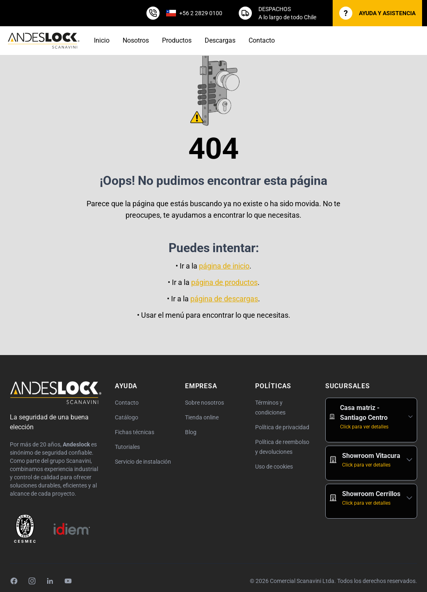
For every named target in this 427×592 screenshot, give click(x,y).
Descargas (220, 40)
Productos (177, 40)
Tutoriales (127, 447)
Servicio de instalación (143, 461)
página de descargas (224, 298)
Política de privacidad (282, 427)
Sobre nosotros (204, 402)
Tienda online (202, 417)
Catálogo (126, 417)
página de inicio (224, 266)
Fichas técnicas (134, 432)
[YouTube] (68, 581)
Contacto (262, 40)
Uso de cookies (274, 466)
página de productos (224, 282)
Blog (190, 432)
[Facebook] (14, 581)
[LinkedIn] (50, 581)
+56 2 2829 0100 (200, 13)
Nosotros (136, 40)
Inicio (102, 40)
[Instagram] (32, 581)
